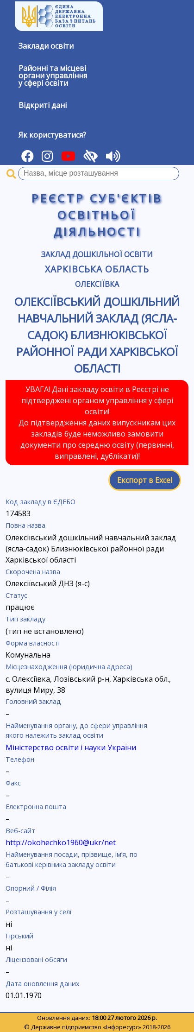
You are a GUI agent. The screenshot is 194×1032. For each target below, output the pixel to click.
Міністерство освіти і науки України (71, 747)
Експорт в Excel (144, 480)
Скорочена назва (33, 571)
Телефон (20, 759)
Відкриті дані (43, 105)
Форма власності (33, 643)
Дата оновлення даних (43, 983)
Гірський (19, 935)
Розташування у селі (38, 911)
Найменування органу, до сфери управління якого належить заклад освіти (76, 730)
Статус (16, 595)
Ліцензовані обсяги (36, 959)
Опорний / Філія (31, 888)
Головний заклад (33, 701)
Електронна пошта (36, 806)
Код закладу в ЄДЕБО (40, 501)
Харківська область (97, 269)
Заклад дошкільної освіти (97, 254)
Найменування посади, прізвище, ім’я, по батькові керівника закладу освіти (72, 859)
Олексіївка (97, 284)
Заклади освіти (46, 46)
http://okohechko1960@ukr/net (61, 842)
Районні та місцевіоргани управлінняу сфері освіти (53, 75)
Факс (13, 783)
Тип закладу (25, 618)
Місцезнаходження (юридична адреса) (69, 666)
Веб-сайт (20, 830)
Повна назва (25, 525)
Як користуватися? (52, 135)
